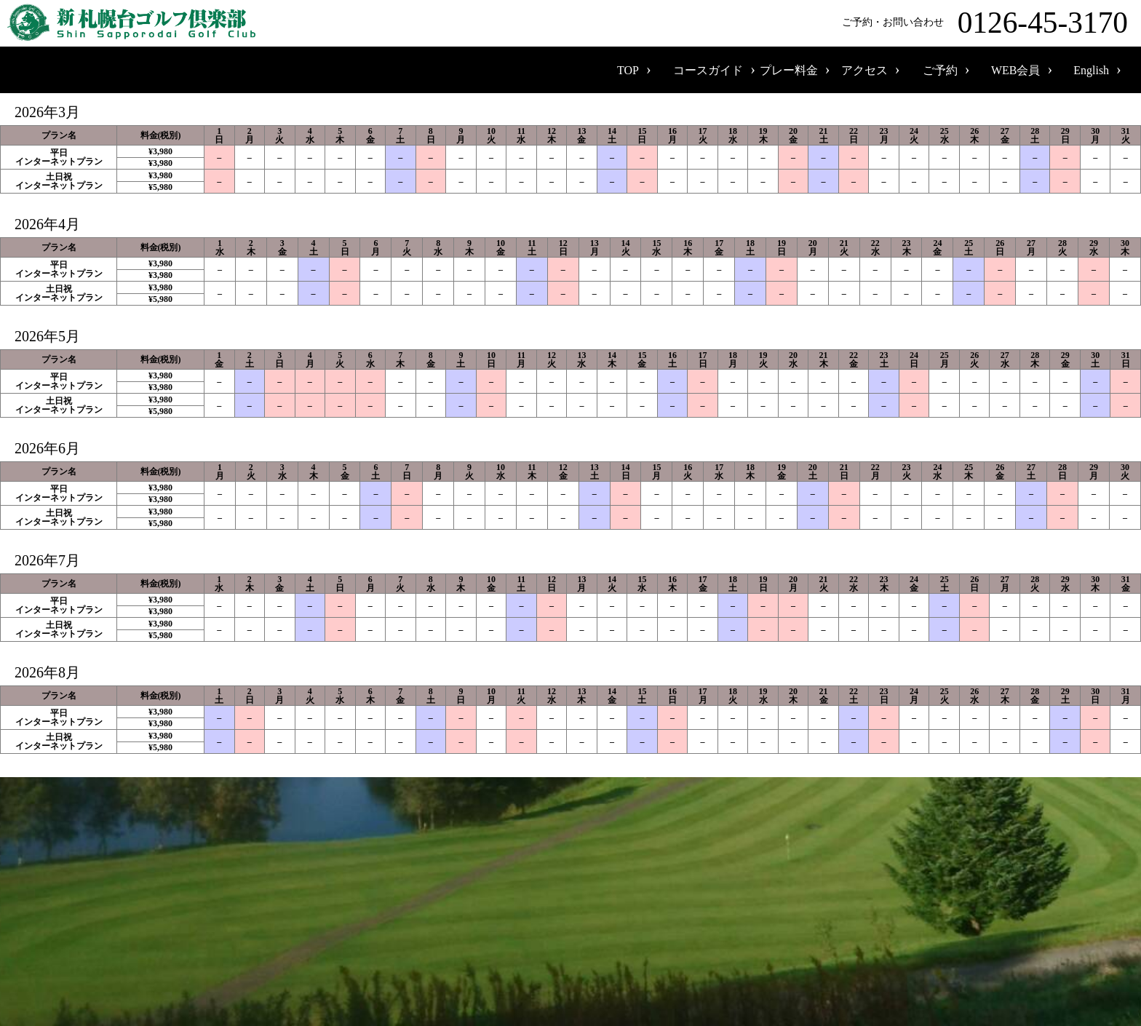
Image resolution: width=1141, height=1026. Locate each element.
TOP (628, 70)
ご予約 (940, 70)
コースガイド (708, 70)
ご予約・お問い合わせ (988, 23)
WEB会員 (1016, 70)
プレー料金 (789, 70)
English (1091, 70)
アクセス (864, 70)
